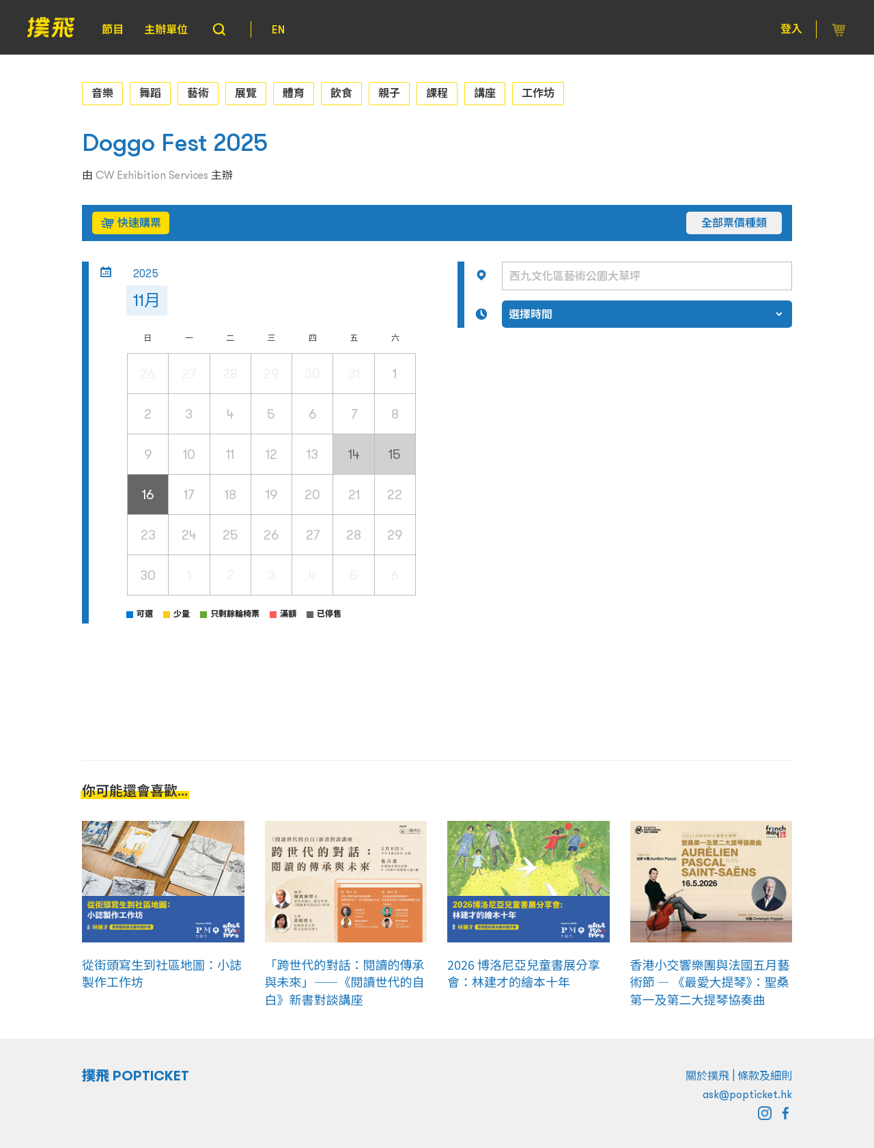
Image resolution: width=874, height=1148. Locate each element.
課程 (437, 93)
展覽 (246, 93)
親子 (389, 93)
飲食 (341, 93)
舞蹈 (150, 93)
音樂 (102, 93)
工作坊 (538, 93)
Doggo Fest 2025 (175, 142)
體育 (294, 93)
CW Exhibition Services (152, 175)
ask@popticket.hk (747, 1094)
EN (278, 29)
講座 (485, 93)
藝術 (198, 93)
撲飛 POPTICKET (135, 1075)
